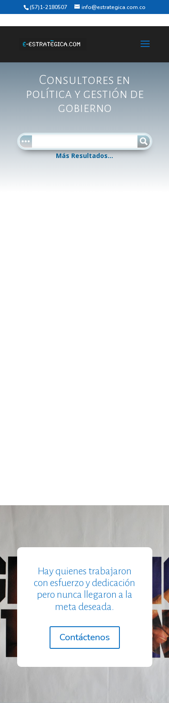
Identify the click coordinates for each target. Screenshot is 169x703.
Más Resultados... (84, 155)
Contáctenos (84, 637)
